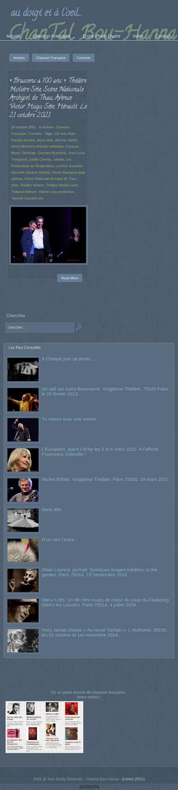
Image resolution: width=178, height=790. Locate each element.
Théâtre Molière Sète (62, 185)
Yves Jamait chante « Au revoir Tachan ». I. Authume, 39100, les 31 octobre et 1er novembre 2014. (104, 632)
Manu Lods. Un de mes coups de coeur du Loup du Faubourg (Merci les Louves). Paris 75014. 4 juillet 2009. (105, 602)
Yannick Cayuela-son (27, 198)
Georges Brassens (52, 153)
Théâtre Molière (32, 185)
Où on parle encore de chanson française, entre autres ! (89, 694)
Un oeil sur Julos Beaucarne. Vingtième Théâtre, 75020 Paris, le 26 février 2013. (105, 391)
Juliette (58, 159)
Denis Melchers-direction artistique (37, 146)
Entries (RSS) (133, 779)
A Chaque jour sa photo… (68, 358)
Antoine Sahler (66, 140)
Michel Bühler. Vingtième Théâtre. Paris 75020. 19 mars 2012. (106, 479)
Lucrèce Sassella (69, 166)
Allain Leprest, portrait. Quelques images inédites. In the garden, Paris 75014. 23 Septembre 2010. (99, 572)
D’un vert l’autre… (60, 539)
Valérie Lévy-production (56, 192)
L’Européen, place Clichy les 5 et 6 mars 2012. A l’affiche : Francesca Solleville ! (101, 451)
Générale (29, 153)
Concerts (35, 133)
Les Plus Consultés (25, 347)
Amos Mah (45, 140)
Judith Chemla (40, 159)
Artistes (48, 127)
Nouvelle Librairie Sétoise (30, 172)
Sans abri (51, 509)
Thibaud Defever (23, 192)
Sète (14, 185)
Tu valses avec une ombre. (70, 419)
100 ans (60, 133)
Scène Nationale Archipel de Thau (50, 178)
